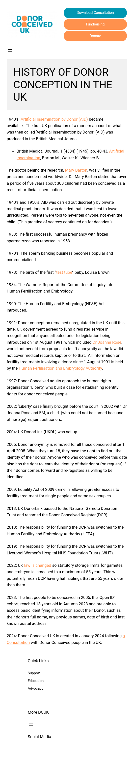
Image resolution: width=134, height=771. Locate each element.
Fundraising (95, 24)
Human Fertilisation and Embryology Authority (60, 368)
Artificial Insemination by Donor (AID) (54, 119)
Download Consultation (95, 13)
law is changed (37, 565)
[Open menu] (10, 50)
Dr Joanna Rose (107, 342)
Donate (95, 36)
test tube (64, 272)
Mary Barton (76, 170)
